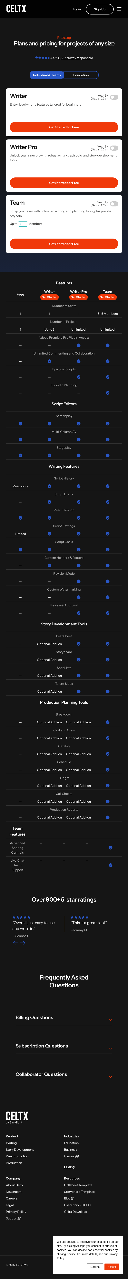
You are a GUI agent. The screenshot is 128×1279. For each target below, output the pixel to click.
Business (70, 1149)
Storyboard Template (79, 1192)
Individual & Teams (47, 75)
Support (13, 1218)
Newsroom (14, 1192)
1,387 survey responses (75, 58)
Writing (11, 1143)
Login (76, 9)
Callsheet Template (78, 1185)
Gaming (71, 1156)
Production (14, 1163)
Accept (112, 1266)
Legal (10, 1205)
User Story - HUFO (77, 1205)
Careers (11, 1198)
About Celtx (14, 1185)
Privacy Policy (16, 1212)
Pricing (69, 1167)
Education (81, 75)
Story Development (20, 1149)
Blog (69, 1198)
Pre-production (17, 1156)
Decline (95, 1266)
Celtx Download (75, 1212)
